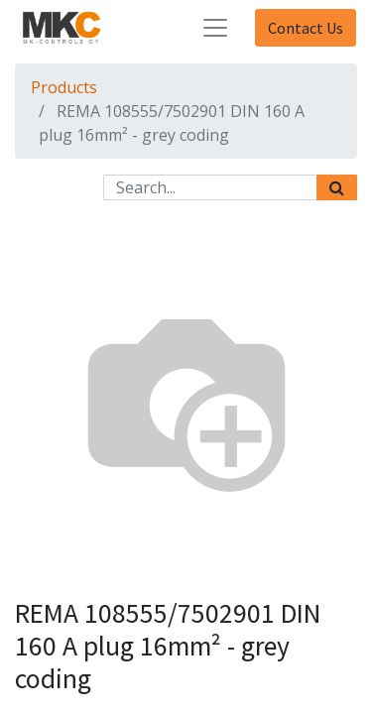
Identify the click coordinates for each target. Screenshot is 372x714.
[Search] (336, 187)
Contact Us (305, 28)
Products (64, 87)
